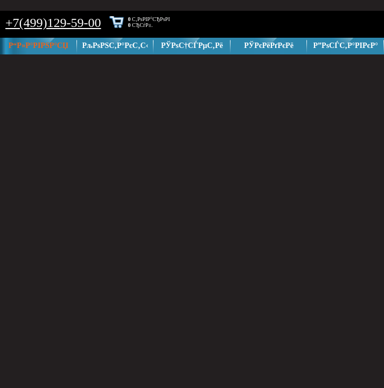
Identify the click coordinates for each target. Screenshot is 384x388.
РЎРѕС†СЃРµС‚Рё (192, 45)
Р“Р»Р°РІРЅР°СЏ (38, 45)
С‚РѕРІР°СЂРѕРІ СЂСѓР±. (149, 22)
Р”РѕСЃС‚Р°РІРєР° (345, 45)
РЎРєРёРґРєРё (269, 45)
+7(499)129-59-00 (53, 23)
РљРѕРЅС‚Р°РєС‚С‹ (115, 45)
